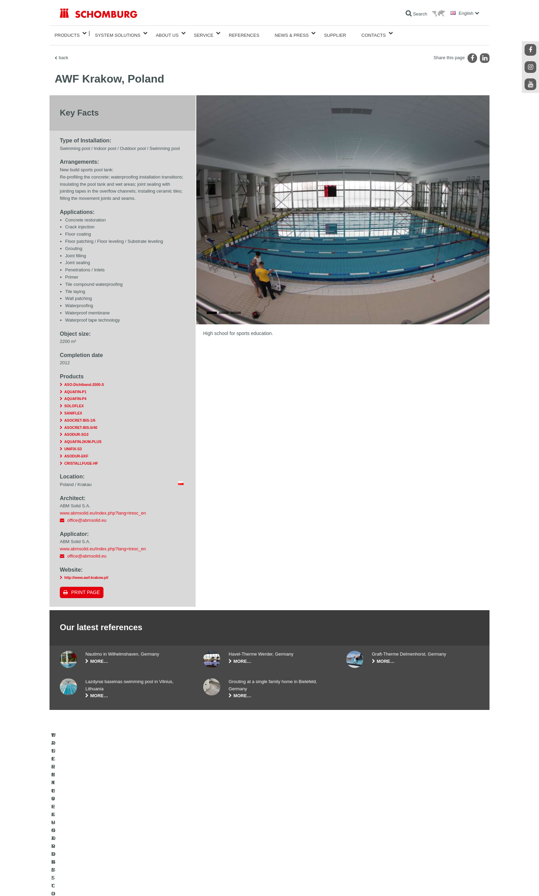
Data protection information (164, 882)
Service (203, 33)
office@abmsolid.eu (87, 516)
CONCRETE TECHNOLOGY (86, 856)
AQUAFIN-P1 (75, 388)
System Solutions (117, 33)
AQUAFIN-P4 (75, 395)
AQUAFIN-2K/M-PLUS (82, 437)
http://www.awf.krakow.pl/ (86, 573)
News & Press (292, 33)
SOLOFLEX (74, 402)
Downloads (213, 835)
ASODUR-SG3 (76, 430)
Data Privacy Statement (121, 882)
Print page (85, 588)
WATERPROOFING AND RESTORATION (98, 825)
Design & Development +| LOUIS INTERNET (448, 882)
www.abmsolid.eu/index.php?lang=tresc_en (103, 508)
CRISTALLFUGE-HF (81, 459)
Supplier (335, 33)
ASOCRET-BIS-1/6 (79, 416)
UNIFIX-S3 (73, 445)
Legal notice (89, 882)
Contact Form (215, 846)
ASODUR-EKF (76, 452)
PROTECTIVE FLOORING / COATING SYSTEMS (106, 846)
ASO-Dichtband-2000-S (84, 380)
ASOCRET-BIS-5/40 (80, 423)
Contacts (374, 33)
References (244, 33)
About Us (167, 33)
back (63, 53)
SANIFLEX (73, 409)
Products (67, 33)
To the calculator (218, 825)
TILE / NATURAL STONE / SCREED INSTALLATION (108, 835)
